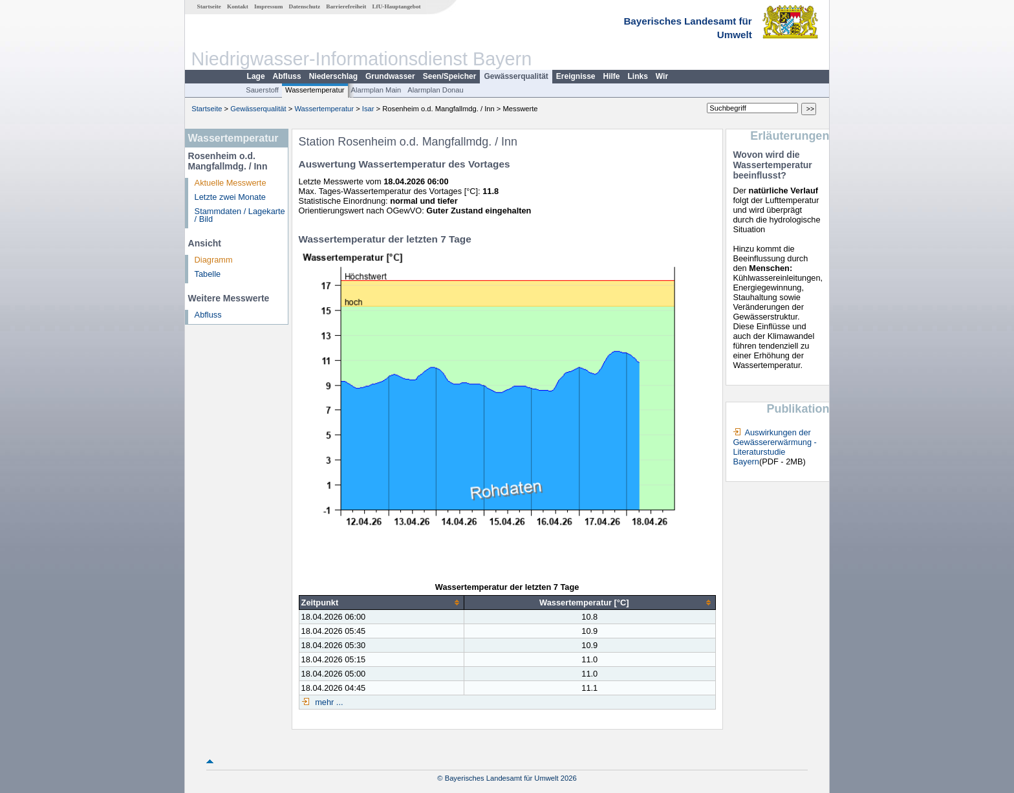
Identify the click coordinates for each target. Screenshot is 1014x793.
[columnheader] (381, 603)
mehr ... (328, 702)
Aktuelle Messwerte (230, 183)
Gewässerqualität (516, 76)
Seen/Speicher (450, 76)
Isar (368, 109)
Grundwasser (390, 76)
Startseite (209, 6)
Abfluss (287, 76)
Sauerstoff (262, 90)
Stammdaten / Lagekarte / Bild (240, 215)
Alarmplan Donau (435, 90)
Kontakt (237, 6)
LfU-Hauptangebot (396, 6)
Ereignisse (576, 76)
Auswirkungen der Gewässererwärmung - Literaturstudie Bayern (774, 447)
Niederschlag (333, 76)
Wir (662, 76)
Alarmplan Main (376, 90)
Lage (256, 76)
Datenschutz (305, 6)
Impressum (268, 6)
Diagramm (214, 260)
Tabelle (208, 274)
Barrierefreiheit (346, 6)
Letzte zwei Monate (230, 197)
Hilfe (611, 76)
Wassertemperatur (315, 90)
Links (638, 76)
